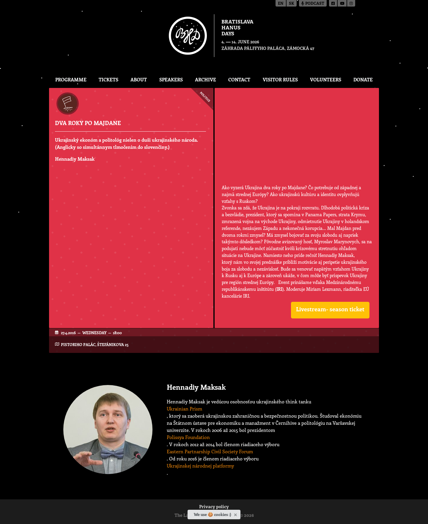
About (138, 79)
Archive (205, 79)
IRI (279, 289)
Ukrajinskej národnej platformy (200, 466)
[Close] (236, 513)
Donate (363, 79)
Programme (70, 79)
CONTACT (239, 79)
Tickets (108, 79)
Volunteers (325, 79)
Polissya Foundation (188, 437)
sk (291, 4)
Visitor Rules (280, 79)
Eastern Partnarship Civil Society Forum (210, 451)
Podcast (312, 4)
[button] (330, 310)
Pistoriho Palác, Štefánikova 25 (94, 344)
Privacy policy (214, 507)
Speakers (171, 79)
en (281, 4)
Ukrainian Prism (184, 408)
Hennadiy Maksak (75, 159)
